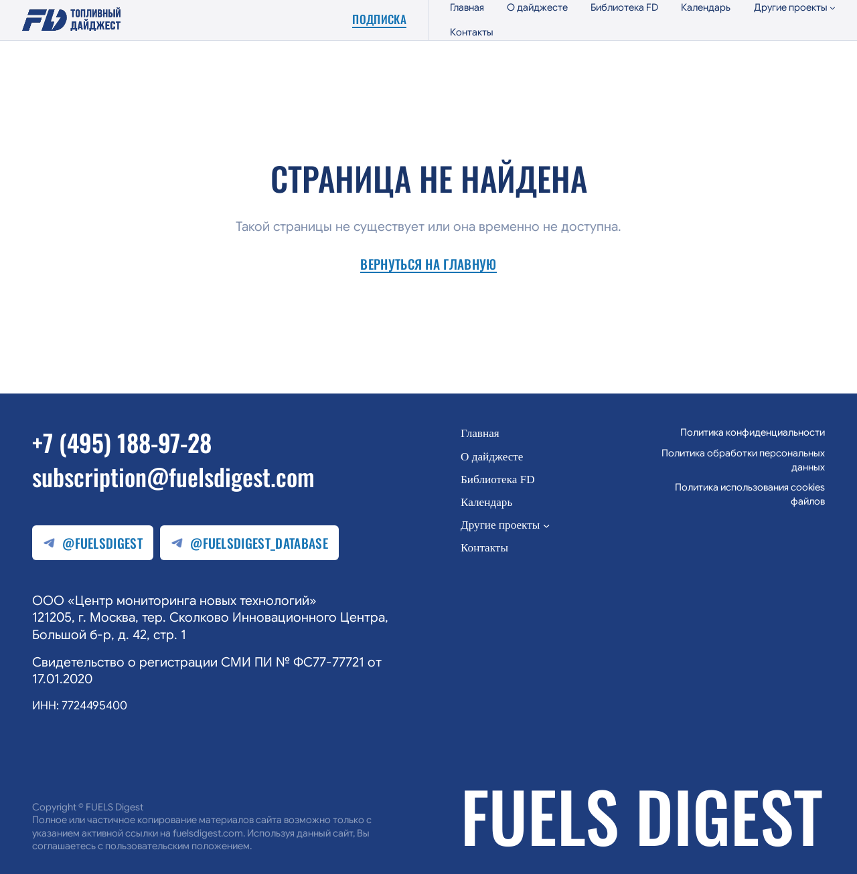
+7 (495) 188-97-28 (122, 442)
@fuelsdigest (93, 543)
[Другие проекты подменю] (795, 8)
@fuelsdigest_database (249, 543)
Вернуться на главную (428, 264)
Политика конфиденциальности (752, 432)
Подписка (379, 19)
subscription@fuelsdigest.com (173, 476)
